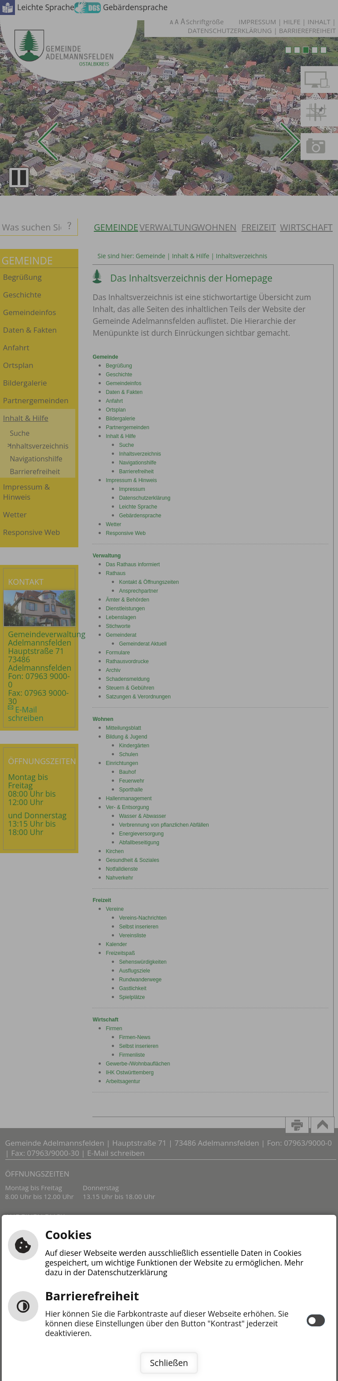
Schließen (169, 1363)
